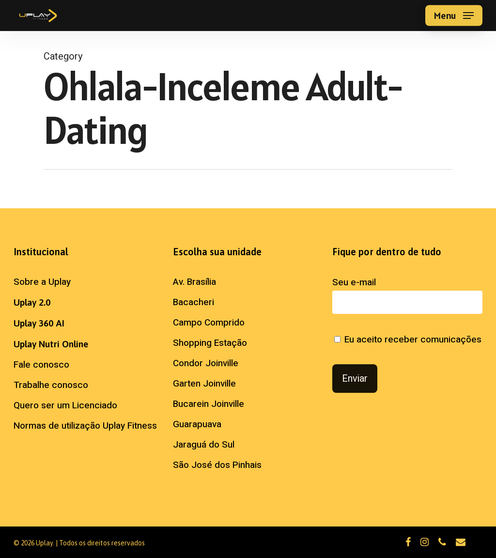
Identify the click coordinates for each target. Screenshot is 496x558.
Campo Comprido (209, 322)
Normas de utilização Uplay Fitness (85, 426)
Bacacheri (193, 302)
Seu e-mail (407, 295)
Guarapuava (197, 424)
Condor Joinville (205, 363)
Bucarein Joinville (208, 404)
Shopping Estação (210, 343)
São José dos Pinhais (217, 465)
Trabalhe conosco (51, 385)
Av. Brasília (194, 282)
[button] (453, 16)
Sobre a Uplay (42, 282)
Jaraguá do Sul (203, 444)
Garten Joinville (204, 383)
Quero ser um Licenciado (65, 405)
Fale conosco (41, 365)
